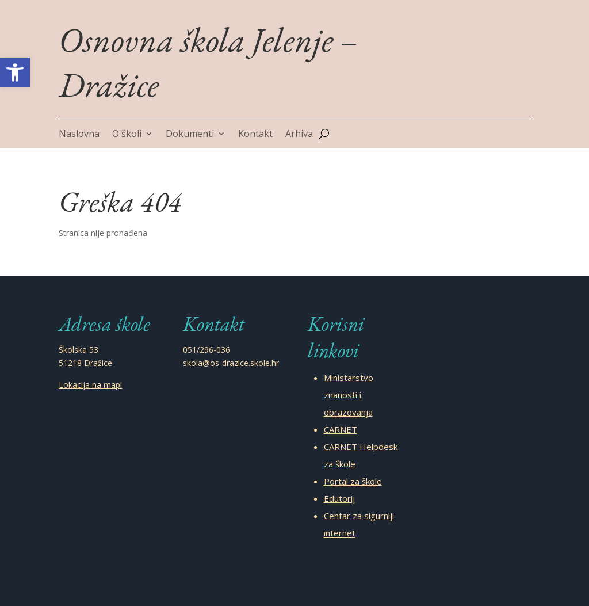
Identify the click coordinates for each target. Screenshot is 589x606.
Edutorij (339, 498)
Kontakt (255, 134)
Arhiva (299, 134)
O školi (126, 134)
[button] (15, 72)
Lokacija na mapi (90, 384)
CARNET (340, 429)
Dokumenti (190, 134)
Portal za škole (353, 481)
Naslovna (79, 134)
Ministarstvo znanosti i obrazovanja (348, 395)
